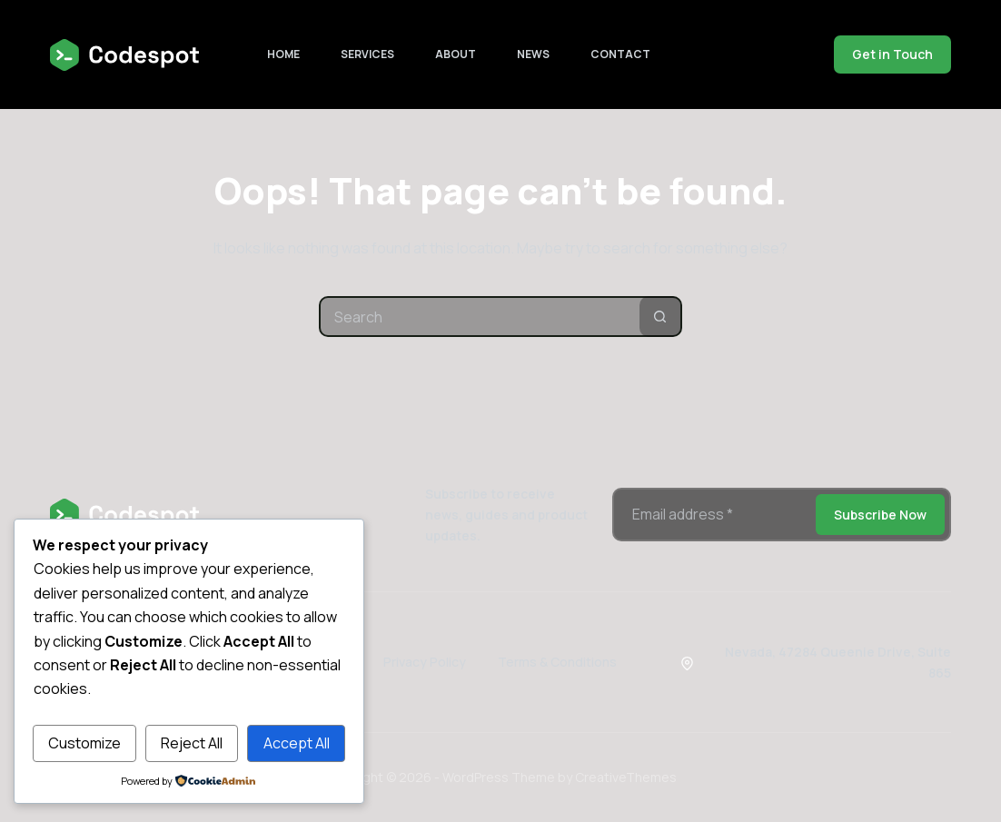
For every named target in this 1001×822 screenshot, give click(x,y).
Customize (84, 743)
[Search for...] (480, 316)
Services (367, 54)
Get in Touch (892, 54)
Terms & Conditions (557, 661)
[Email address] (713, 514)
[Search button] (659, 316)
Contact (620, 54)
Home (283, 54)
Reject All (192, 743)
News (533, 54)
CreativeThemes (626, 777)
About (455, 54)
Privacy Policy (424, 661)
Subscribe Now (880, 514)
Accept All (296, 743)
